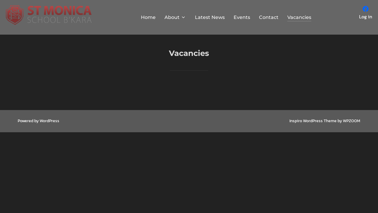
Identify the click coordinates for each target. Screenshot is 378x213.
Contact (268, 17)
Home (148, 17)
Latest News (210, 17)
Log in (365, 16)
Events (242, 17)
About (175, 17)
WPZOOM (351, 121)
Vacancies (299, 17)
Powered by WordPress (38, 121)
